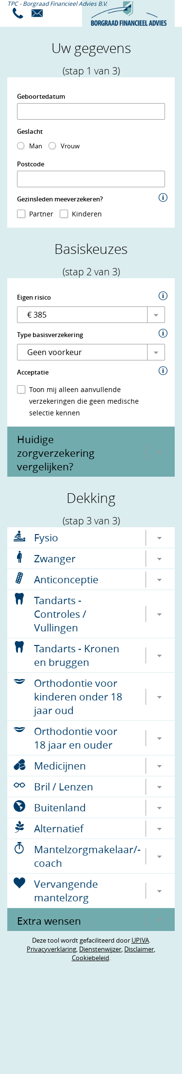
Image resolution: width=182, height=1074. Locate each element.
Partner (41, 213)
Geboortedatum (41, 96)
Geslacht (30, 131)
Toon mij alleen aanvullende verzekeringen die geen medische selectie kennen (84, 401)
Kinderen (87, 213)
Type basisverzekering (50, 334)
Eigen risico (34, 297)
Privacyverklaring (51, 949)
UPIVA (140, 940)
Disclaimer (139, 949)
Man (35, 146)
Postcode (30, 164)
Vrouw (70, 146)
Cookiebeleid (90, 957)
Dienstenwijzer (100, 949)
